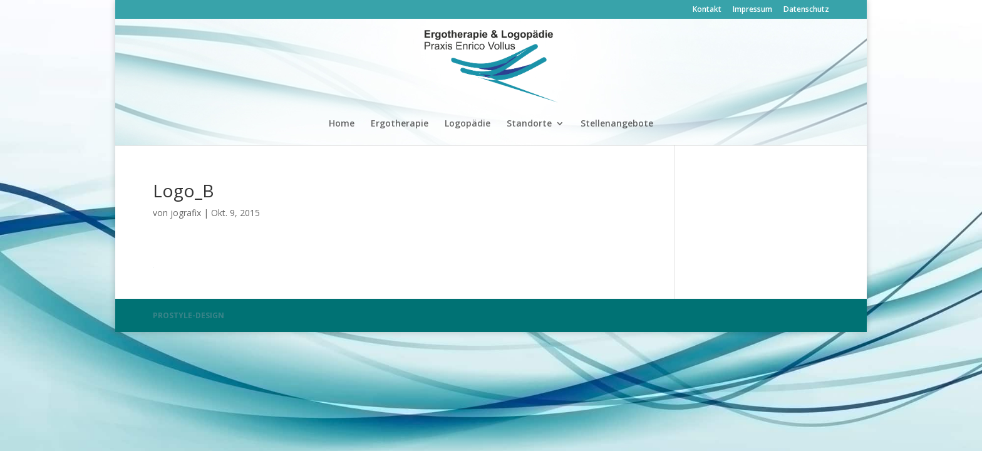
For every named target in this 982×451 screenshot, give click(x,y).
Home (341, 124)
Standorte (529, 124)
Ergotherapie (399, 124)
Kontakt (707, 10)
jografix (185, 213)
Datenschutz (806, 10)
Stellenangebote (617, 124)
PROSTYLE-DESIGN (188, 315)
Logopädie (467, 124)
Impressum (752, 10)
